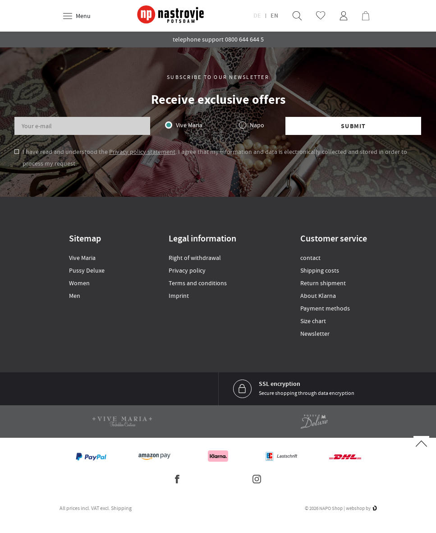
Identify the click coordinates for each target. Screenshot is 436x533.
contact (310, 258)
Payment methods (325, 308)
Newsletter (315, 333)
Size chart (313, 321)
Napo (257, 125)
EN (274, 16)
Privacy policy (187, 270)
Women (79, 283)
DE (257, 16)
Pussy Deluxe (87, 270)
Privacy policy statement (142, 152)
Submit (353, 126)
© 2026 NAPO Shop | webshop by (341, 508)
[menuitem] (297, 16)
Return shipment (323, 283)
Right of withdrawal (195, 258)
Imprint (179, 296)
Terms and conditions (198, 283)
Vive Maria (189, 125)
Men (74, 296)
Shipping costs (319, 270)
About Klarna (318, 296)
